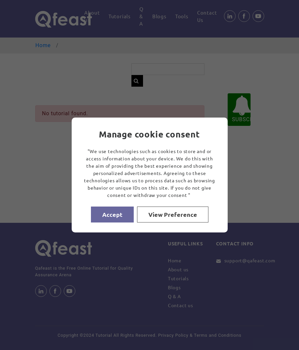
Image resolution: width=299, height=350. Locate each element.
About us (92, 16)
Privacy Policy (173, 335)
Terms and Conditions (218, 335)
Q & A (141, 16)
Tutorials (120, 16)
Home (43, 45)
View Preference (172, 214)
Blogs (159, 16)
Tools (181, 16)
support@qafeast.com (249, 260)
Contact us (180, 305)
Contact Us (207, 16)
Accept (112, 214)
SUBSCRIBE (241, 109)
